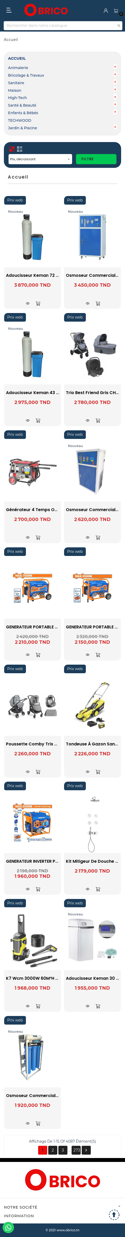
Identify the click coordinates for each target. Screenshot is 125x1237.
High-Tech (17, 97)
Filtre (87, 159)
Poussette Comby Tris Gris (34, 744)
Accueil (17, 58)
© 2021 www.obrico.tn (63, 1230)
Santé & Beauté (22, 105)
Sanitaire (16, 83)
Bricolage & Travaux (26, 75)
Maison (14, 90)
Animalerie (18, 67)
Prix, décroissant (40, 159)
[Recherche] (63, 25)
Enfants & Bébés (23, 113)
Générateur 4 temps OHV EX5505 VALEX (48, 510)
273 (76, 1150)
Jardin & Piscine (22, 128)
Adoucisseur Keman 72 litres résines (45, 275)
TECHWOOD (19, 120)
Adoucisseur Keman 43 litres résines (45, 393)
